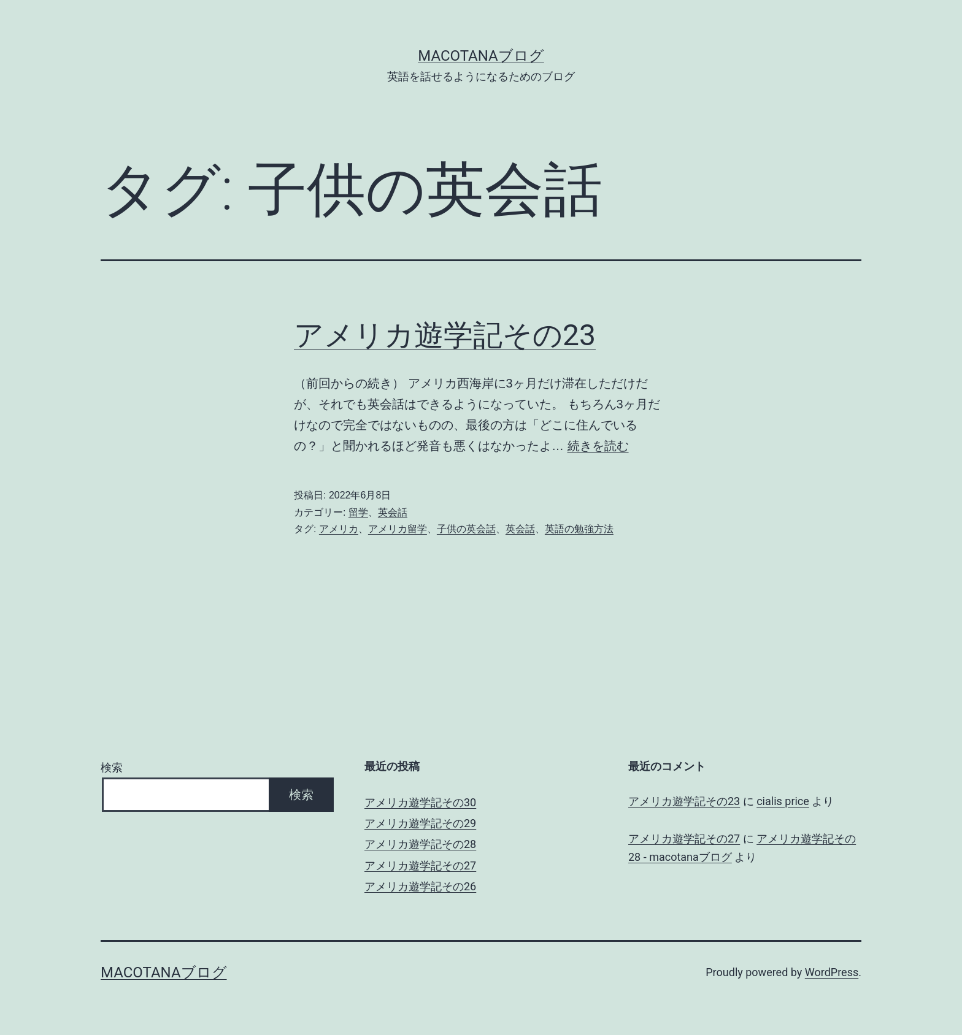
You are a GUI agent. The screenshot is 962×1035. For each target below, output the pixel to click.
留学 (358, 512)
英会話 (392, 512)
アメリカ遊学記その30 (420, 802)
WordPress (831, 972)
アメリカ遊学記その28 (420, 844)
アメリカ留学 (397, 529)
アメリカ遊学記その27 (420, 865)
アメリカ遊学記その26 (420, 886)
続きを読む (598, 446)
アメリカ (338, 529)
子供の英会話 (466, 529)
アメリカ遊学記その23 (445, 335)
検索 (112, 767)
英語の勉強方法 (579, 529)
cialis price (782, 801)
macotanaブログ (481, 55)
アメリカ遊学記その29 (420, 823)
